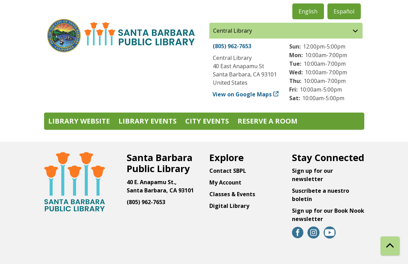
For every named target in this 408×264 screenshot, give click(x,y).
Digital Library (229, 206)
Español (344, 11)
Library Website (79, 121)
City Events (207, 121)
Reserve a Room (267, 121)
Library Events (147, 121)
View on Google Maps (242, 94)
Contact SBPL (227, 171)
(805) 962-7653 (232, 46)
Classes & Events (232, 194)
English (308, 11)
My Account (225, 182)
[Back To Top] (389, 245)
